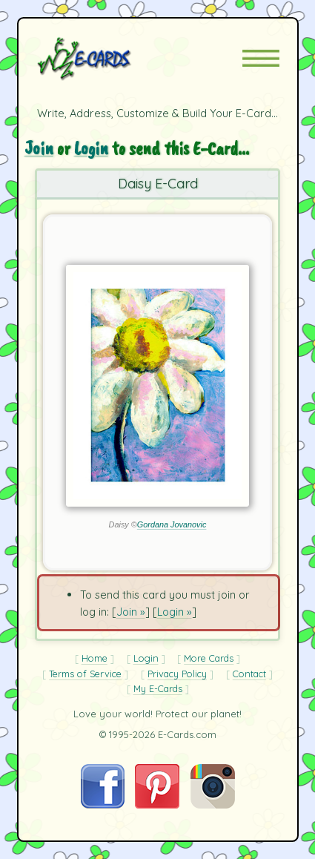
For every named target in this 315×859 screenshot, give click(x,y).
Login (91, 148)
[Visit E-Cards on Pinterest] (157, 804)
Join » (130, 612)
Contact (249, 673)
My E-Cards (157, 688)
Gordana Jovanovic (172, 524)
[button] (260, 58)
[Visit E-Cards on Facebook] (103, 804)
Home (94, 658)
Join (38, 148)
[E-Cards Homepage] (110, 58)
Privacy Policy (177, 673)
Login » (174, 612)
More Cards (208, 658)
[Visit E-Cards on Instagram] (212, 804)
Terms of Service (85, 673)
